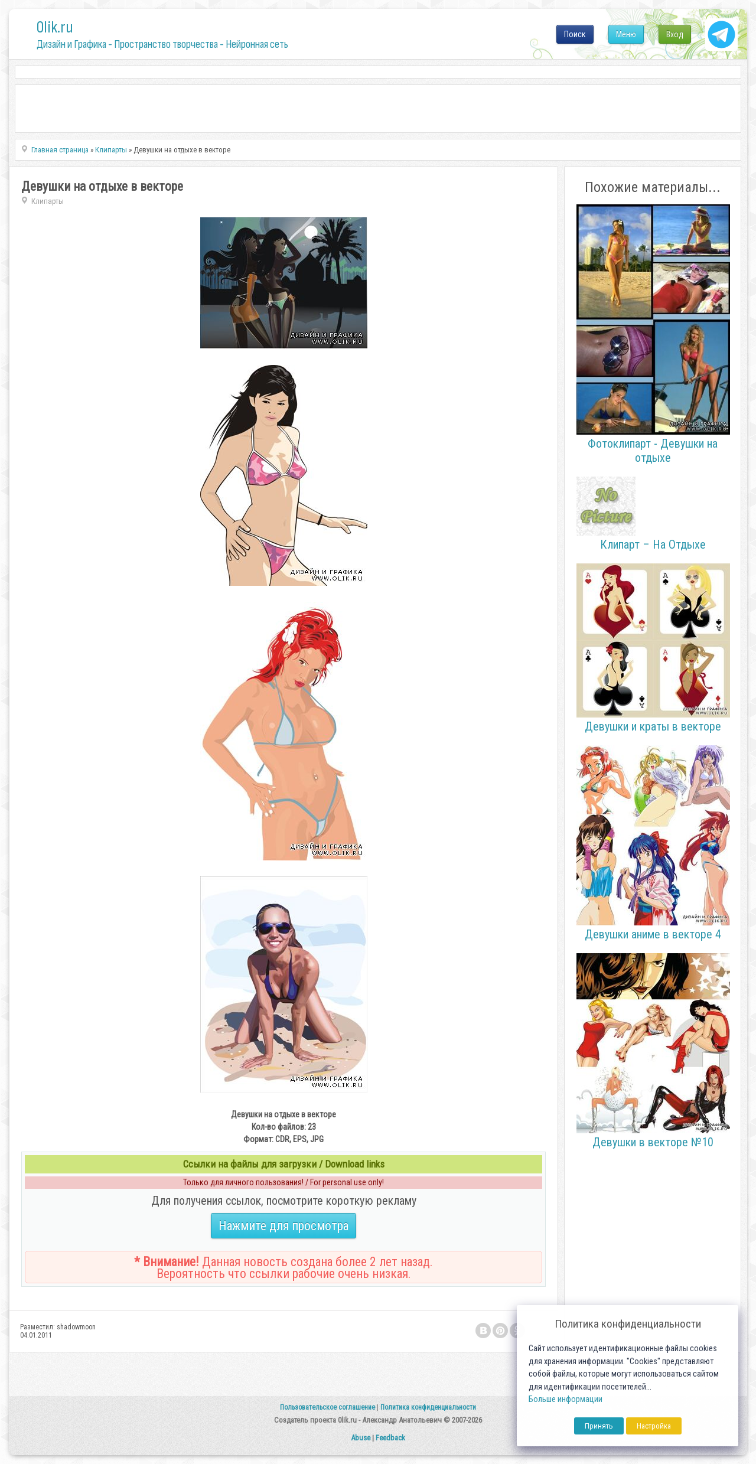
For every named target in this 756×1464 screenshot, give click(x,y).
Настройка (654, 1425)
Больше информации (565, 1399)
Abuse (360, 1437)
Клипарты (47, 201)
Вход (674, 34)
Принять (599, 1425)
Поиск (575, 34)
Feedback (390, 1437)
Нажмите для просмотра (283, 1225)
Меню (626, 34)
